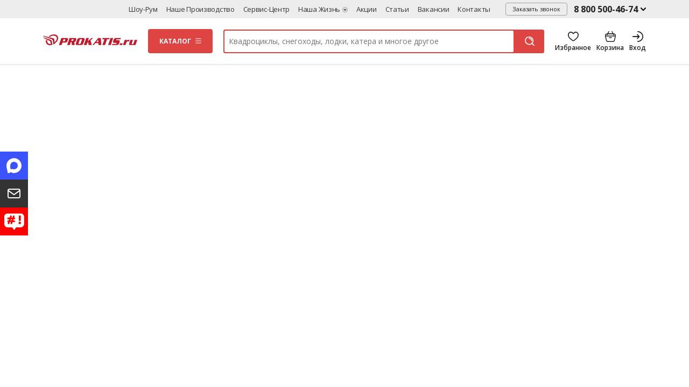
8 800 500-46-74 (606, 9)
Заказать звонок (536, 9)
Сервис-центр (266, 9)
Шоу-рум (143, 9)
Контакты (474, 9)
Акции (366, 9)
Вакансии (433, 9)
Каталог (175, 41)
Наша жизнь (319, 9)
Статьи (397, 9)
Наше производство (200, 9)
